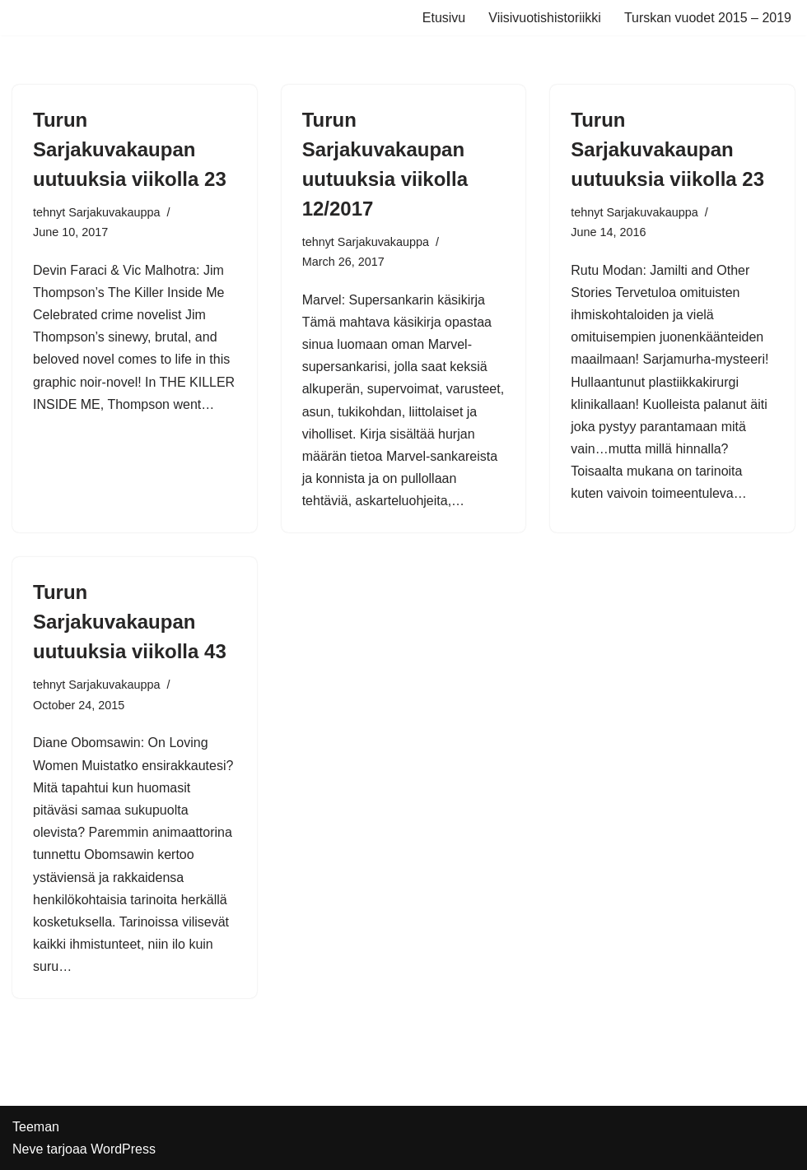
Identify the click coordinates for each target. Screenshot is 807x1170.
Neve (27, 1149)
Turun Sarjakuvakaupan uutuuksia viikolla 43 (129, 621)
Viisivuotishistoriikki (544, 18)
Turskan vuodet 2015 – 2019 (707, 18)
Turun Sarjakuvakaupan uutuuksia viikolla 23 (129, 149)
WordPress (123, 1149)
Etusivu (443, 18)
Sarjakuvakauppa (114, 212)
